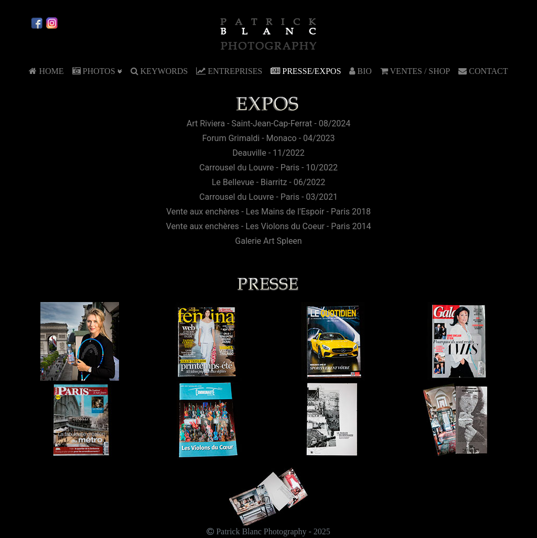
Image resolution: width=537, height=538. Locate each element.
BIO (360, 71)
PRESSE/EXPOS (306, 71)
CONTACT (483, 71)
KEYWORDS (159, 71)
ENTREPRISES (229, 71)
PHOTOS (97, 71)
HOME (46, 71)
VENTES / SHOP (415, 71)
